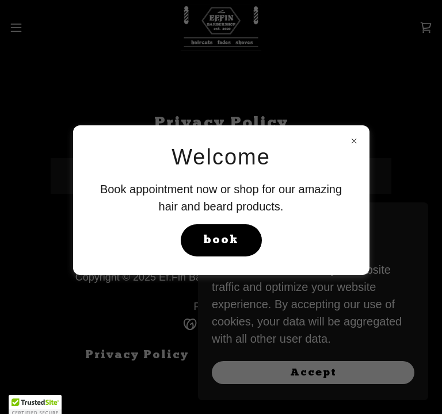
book (221, 240)
